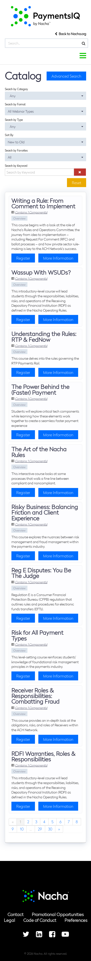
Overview (19, 218)
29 (40, 828)
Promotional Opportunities (58, 914)
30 (50, 828)
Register (23, 258)
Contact (16, 914)
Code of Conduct (39, 920)
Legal (9, 920)
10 (22, 828)
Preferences (76, 920)
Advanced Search (66, 76)
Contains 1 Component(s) (31, 212)
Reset (76, 182)
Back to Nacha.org (70, 33)
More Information (58, 258)
